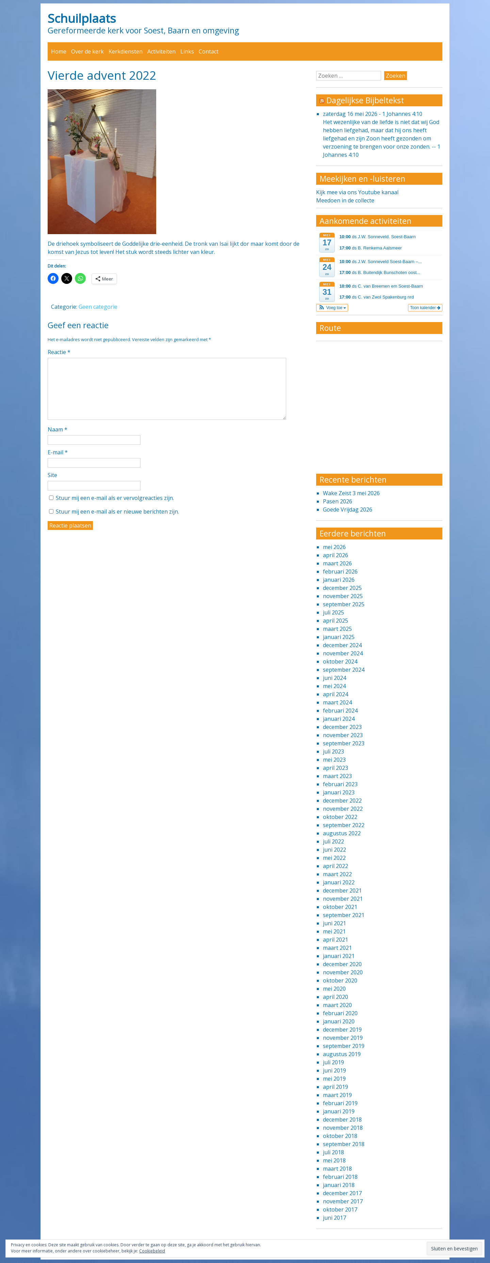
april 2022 (335, 866)
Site (52, 475)
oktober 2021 (340, 907)
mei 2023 (334, 759)
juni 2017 (334, 1217)
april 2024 (335, 694)
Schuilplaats (82, 18)
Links (187, 51)
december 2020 (342, 964)
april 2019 (335, 1087)
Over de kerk (87, 51)
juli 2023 (333, 751)
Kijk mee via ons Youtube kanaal (357, 192)
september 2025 (343, 604)
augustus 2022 (342, 833)
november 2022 (343, 808)
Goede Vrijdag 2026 (347, 509)
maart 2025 (337, 629)
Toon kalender (425, 307)
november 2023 (343, 735)
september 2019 (343, 1046)
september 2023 (343, 743)
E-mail (58, 452)
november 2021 (343, 898)
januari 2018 (339, 1185)
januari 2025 (339, 637)
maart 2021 (337, 948)
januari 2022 (339, 882)
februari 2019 (340, 1103)
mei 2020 (334, 988)
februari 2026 (340, 571)
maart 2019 (337, 1095)
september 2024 (343, 669)
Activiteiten (161, 51)
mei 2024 (334, 686)
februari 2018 (340, 1177)
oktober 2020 (340, 980)
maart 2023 (337, 776)
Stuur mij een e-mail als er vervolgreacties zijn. (115, 498)
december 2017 (342, 1193)
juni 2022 (334, 849)
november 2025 (343, 596)
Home (58, 51)
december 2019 (342, 1029)
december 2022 (342, 800)
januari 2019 (339, 1111)
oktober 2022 (340, 817)
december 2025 (342, 588)
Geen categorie (98, 306)
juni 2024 (334, 678)
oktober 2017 (340, 1209)
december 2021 (342, 890)
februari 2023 (340, 784)
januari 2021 (339, 956)
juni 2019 (334, 1070)
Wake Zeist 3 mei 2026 (351, 493)
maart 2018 (337, 1168)
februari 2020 (340, 1013)
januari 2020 (339, 1021)
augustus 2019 (342, 1054)
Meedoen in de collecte (345, 200)
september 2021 (343, 915)
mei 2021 (334, 931)
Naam (57, 429)
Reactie (59, 352)
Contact (208, 51)
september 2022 (343, 825)
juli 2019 (333, 1062)
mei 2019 (334, 1078)
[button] (332, 307)
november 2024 (343, 653)
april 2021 (335, 939)
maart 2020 (337, 1005)
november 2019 (343, 1037)
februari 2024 (340, 710)
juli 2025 (333, 612)
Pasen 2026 (337, 501)
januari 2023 (339, 792)
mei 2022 (334, 858)
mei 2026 (334, 547)
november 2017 (343, 1201)
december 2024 (342, 645)
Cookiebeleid (152, 1251)
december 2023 (342, 727)
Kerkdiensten (126, 51)
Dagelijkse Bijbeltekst (365, 100)
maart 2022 (337, 874)
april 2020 (335, 997)
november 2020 (343, 972)
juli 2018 (333, 1152)
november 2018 (343, 1127)
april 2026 (335, 555)
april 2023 (335, 768)
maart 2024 (337, 702)
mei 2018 (334, 1160)
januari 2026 (339, 579)
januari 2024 (339, 718)
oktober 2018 (340, 1136)
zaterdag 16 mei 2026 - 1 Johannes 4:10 (372, 114)
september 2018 (343, 1144)
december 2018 (342, 1119)
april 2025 (335, 620)
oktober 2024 (340, 661)
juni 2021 (334, 923)
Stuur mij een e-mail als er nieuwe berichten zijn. (117, 511)
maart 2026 (337, 563)
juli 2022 (333, 841)
